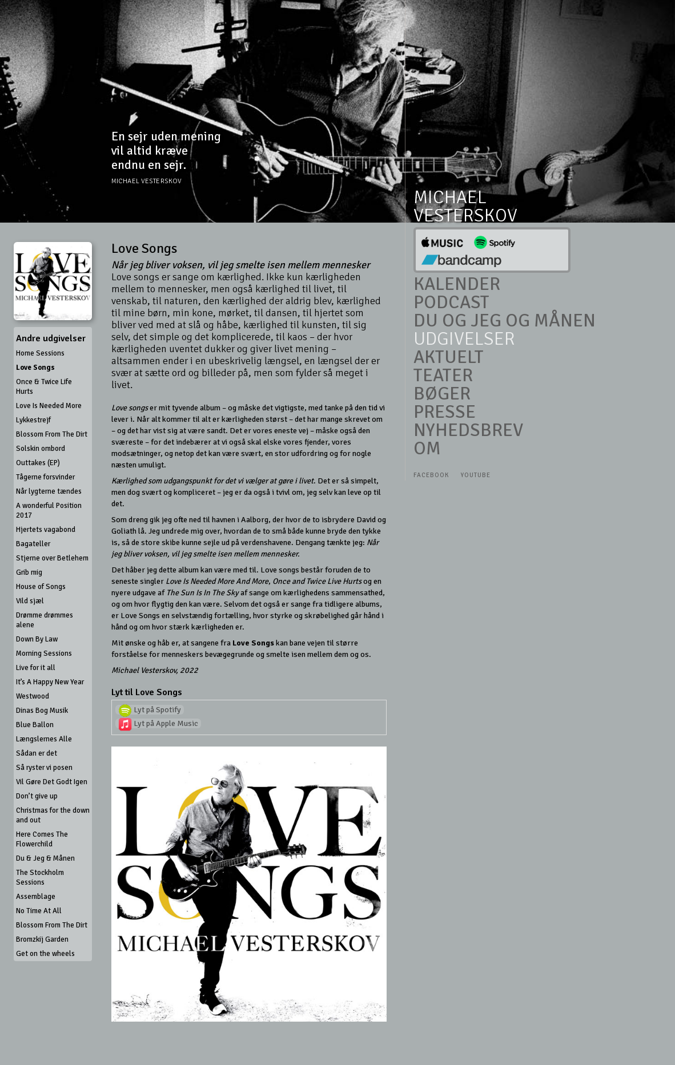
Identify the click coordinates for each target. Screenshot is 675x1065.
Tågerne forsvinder (45, 477)
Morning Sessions (44, 653)
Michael (450, 197)
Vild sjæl (30, 601)
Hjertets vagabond (45, 529)
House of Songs (41, 586)
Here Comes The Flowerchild (42, 839)
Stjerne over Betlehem (52, 558)
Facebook (431, 475)
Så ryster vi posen (44, 767)
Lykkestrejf (33, 420)
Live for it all (35, 667)
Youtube (476, 475)
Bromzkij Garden (42, 939)
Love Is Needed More (49, 405)
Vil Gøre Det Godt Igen (51, 781)
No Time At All (39, 910)
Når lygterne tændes (49, 491)
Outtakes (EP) (38, 462)
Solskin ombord (40, 448)
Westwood (32, 696)
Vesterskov (465, 215)
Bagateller (33, 543)
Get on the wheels (45, 953)
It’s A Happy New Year (50, 682)
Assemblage (35, 896)
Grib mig (29, 572)
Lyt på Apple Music (158, 723)
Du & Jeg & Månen (45, 858)
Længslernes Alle (44, 739)
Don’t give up (37, 796)
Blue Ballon (35, 724)
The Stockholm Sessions (40, 877)
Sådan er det (36, 753)
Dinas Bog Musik (42, 710)
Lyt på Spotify (149, 710)
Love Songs (35, 367)
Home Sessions (40, 353)
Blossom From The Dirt (51, 434)
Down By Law (37, 639)
